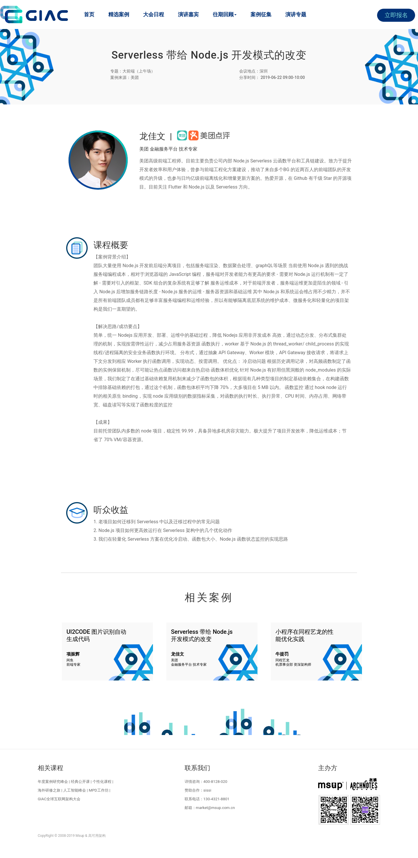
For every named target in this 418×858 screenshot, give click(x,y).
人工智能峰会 (74, 790)
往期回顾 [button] (225, 14)
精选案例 (118, 14)
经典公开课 (80, 781)
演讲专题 (295, 14)
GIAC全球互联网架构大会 (59, 799)
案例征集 (261, 14)
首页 (89, 14)
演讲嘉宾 (188, 14)
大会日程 (153, 14)
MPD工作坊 (99, 790)
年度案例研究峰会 (53, 781)
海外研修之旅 (49, 790)
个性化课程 (102, 781)
